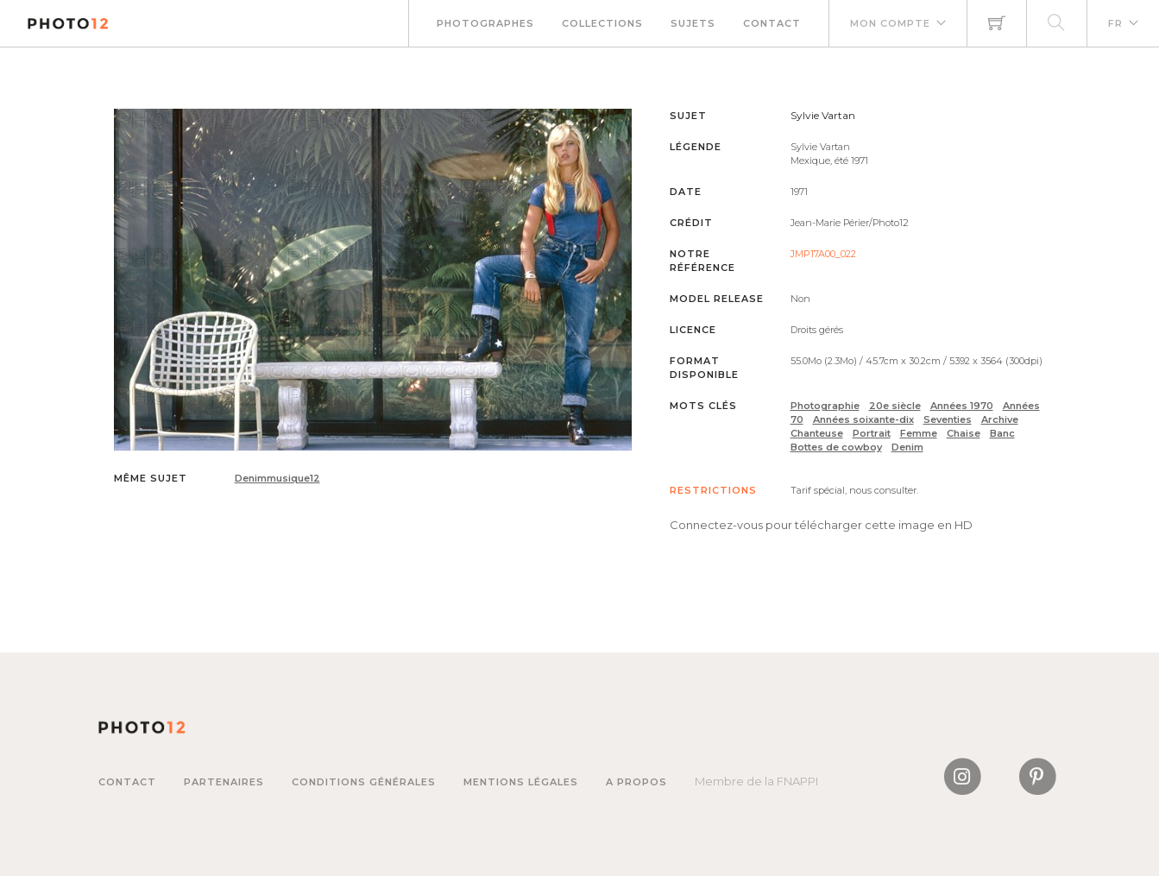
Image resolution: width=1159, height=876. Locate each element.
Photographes (485, 23)
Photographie (825, 406)
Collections (602, 23)
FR (1115, 23)
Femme (918, 433)
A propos (636, 782)
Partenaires (224, 782)
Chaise (963, 433)
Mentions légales (520, 782)
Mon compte (890, 23)
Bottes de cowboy (836, 447)
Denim (907, 447)
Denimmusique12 (277, 478)
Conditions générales (364, 782)
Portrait (872, 433)
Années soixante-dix (863, 419)
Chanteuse (817, 433)
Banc (1002, 433)
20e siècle (895, 406)
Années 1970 (961, 406)
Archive (999, 419)
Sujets (693, 23)
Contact (772, 23)
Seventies (947, 419)
